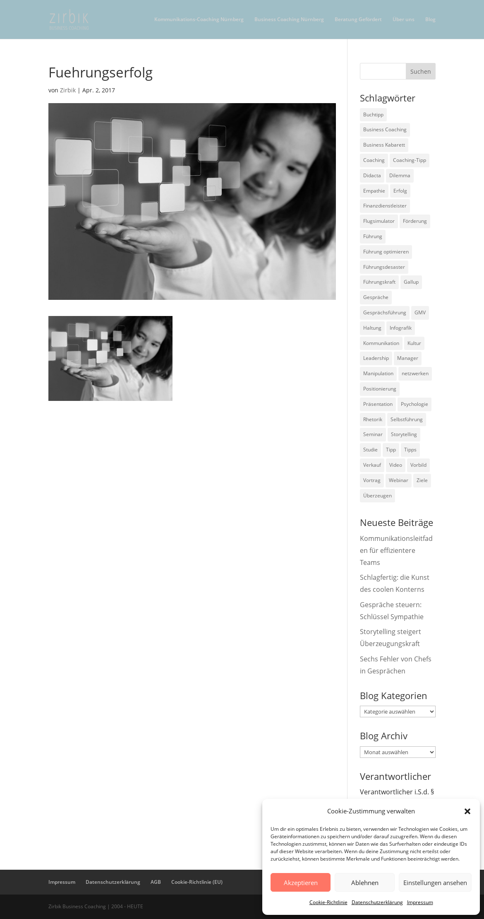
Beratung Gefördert (358, 20)
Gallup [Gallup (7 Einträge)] (411, 281)
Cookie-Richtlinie (328, 902)
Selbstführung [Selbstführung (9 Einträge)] (407, 419)
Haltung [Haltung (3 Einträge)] (372, 327)
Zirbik (68, 90)
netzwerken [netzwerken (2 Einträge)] (415, 373)
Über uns (404, 20)
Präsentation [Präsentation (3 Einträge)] (378, 404)
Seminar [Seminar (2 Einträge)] (373, 434)
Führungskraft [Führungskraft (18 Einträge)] (379, 281)
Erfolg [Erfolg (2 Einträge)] (400, 190)
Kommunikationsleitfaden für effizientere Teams (396, 550)
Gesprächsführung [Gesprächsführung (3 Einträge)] (384, 312)
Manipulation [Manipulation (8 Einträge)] (378, 373)
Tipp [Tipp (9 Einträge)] (391, 449)
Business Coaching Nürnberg (289, 20)
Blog (430, 20)
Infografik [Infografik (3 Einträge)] (401, 327)
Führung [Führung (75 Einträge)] (372, 236)
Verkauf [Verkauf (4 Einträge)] (372, 464)
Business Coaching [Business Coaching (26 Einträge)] (385, 129)
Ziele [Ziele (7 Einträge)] (422, 480)
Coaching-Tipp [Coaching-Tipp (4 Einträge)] (409, 160)
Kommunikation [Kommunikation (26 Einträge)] (381, 343)
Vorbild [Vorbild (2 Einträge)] (418, 464)
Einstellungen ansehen (435, 882)
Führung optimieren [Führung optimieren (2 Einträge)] (386, 251)
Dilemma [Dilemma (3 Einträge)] (399, 175)
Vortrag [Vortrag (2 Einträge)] (372, 480)
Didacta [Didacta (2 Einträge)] (372, 175)
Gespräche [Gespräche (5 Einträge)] (375, 297)
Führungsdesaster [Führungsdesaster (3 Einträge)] (384, 266)
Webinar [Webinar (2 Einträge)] (398, 480)
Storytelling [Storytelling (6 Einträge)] (404, 434)
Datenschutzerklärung (377, 902)
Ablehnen (365, 882)
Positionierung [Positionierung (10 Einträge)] (379, 388)
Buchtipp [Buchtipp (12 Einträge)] (373, 114)
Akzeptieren (301, 882)
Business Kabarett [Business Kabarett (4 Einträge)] (384, 144)
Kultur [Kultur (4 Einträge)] (414, 343)
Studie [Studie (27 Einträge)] (370, 449)
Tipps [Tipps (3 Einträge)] (410, 449)
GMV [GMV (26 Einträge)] (420, 312)
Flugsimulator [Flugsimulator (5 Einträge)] (379, 220)
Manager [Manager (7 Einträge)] (407, 358)
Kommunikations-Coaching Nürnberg (199, 20)
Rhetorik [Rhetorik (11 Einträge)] (372, 419)
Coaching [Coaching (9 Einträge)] (374, 160)
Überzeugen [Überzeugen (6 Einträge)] (377, 495)
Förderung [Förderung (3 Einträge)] (415, 220)
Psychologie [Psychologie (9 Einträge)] (414, 404)
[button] (467, 811)
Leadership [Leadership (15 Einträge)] (376, 358)
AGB (156, 881)
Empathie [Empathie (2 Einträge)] (374, 190)
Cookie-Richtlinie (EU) (197, 881)
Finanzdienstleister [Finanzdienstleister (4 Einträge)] (385, 205)
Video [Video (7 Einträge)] (395, 464)
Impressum (420, 902)
